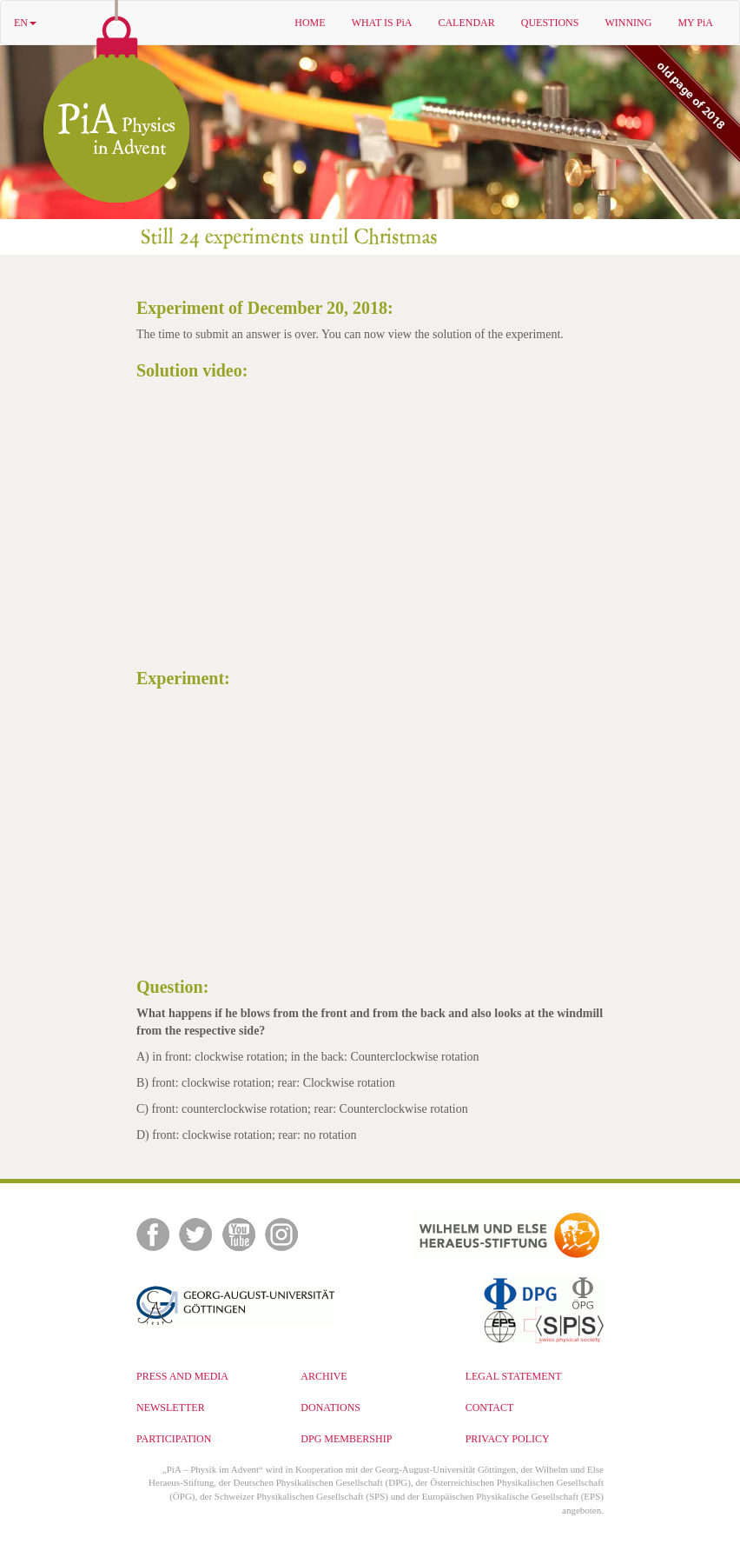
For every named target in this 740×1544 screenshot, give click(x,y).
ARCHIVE (324, 1376)
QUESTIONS (550, 23)
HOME (309, 23)
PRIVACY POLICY (508, 1439)
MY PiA (695, 23)
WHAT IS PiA (382, 23)
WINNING (628, 23)
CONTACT (490, 1407)
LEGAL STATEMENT (514, 1376)
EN (25, 23)
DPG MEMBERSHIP (346, 1439)
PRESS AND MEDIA (182, 1376)
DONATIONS (330, 1407)
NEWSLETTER (170, 1407)
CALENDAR (466, 23)
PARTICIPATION (173, 1439)
